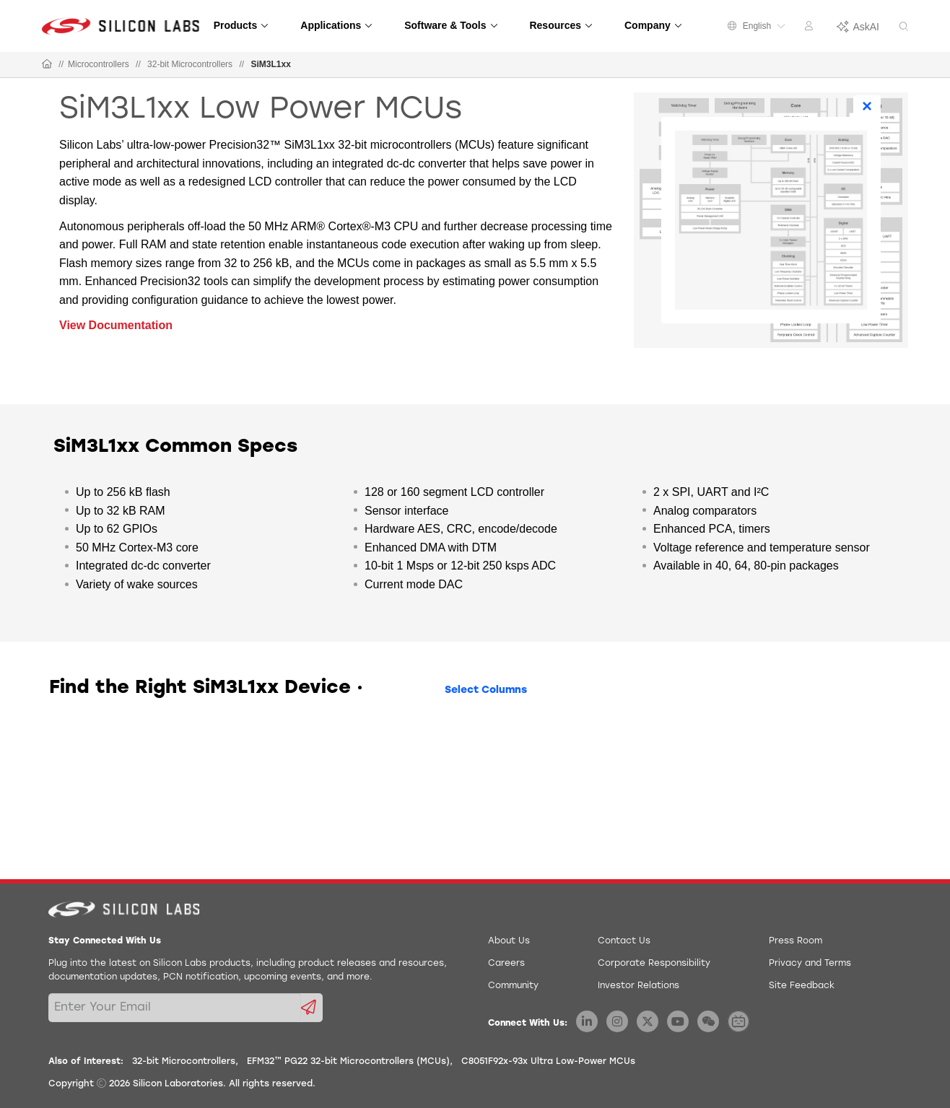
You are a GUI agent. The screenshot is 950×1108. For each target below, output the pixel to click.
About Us (509, 941)
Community (513, 986)
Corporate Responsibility (654, 963)
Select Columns (486, 690)
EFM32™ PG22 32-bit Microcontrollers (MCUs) (348, 1061)
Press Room (795, 941)
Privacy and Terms (810, 963)
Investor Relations (638, 986)
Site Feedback (801, 986)
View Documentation (116, 325)
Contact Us (624, 941)
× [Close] (867, 105)
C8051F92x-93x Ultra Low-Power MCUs (548, 1061)
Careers (506, 963)
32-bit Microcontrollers (189, 64)
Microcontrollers (98, 64)
